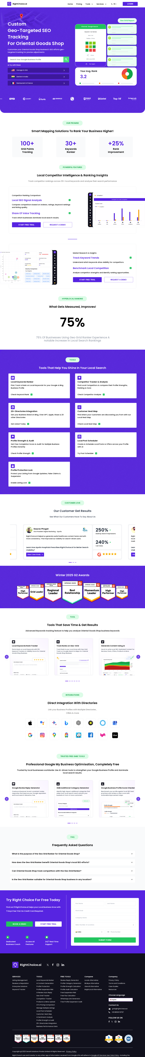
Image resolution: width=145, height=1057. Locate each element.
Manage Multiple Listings (45, 1008)
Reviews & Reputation (20, 983)
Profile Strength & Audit (45, 1020)
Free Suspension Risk (68, 992)
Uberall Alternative (92, 986)
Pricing (79, 4)
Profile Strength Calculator (70, 986)
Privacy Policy (114, 980)
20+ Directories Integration (46, 1023)
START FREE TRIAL (26, 224)
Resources (112, 989)
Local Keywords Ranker (45, 980)
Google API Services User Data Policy (105, 1055)
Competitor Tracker (44, 999)
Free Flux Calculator (68, 996)
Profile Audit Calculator (69, 989)
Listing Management (20, 980)
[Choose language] (114, 4)
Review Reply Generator (69, 980)
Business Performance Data (46, 1026)
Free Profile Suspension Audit (71, 1002)
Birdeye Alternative (92, 983)
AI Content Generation (45, 983)
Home (70, 4)
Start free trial (48, 924)
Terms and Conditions (117, 983)
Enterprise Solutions (19, 986)
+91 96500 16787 (118, 1012)
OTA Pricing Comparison (45, 1005)
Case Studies (113, 986)
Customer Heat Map (44, 1014)
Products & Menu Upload (45, 1002)
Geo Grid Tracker (43, 996)
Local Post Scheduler (44, 1011)
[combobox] (114, 4)
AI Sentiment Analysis (44, 1017)
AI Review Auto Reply (44, 992)
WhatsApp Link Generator (70, 999)
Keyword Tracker (18, 989)
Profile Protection (43, 986)
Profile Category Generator (70, 983)
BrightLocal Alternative (93, 989)
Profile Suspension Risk (44, 989)
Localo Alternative (91, 980)
